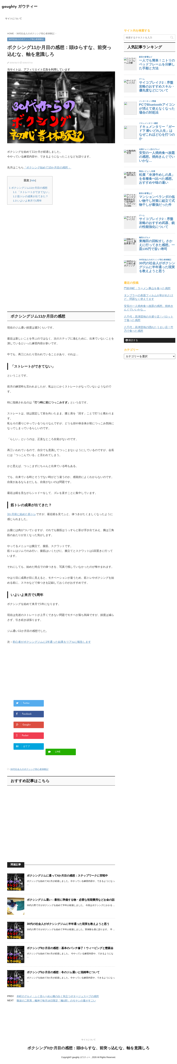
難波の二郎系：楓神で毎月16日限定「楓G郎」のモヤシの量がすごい (56, 1000)
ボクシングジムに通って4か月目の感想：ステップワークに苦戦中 (67, 875)
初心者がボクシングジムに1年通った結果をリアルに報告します (52, 641)
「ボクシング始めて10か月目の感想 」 (47, 167)
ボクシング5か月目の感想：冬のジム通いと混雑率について (63, 972)
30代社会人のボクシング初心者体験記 (29, 769)
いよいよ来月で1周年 (27, 200)
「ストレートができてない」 (32, 192)
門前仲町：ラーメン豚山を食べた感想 (147, 288)
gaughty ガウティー (19, 7)
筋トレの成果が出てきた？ (30, 196)
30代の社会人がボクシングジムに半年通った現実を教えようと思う (68, 923)
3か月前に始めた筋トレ (21, 514)
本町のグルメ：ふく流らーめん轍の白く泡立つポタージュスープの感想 (58, 996)
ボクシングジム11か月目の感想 (28, 187)
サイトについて (13, 18)
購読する (132, 340)
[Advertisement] (36, 231)
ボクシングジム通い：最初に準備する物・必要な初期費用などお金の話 (71, 899)
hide (33, 180)
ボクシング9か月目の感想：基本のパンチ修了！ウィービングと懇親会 (70, 948)
